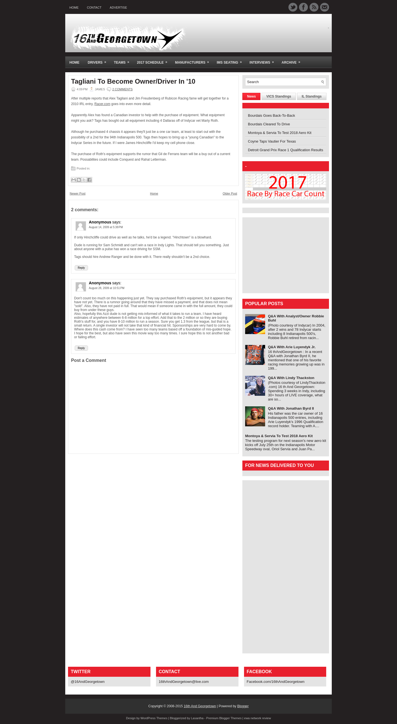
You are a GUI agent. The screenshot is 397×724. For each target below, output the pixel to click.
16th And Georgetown (200, 706)
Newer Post (78, 193)
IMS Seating (231, 60)
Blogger (242, 706)
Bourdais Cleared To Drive (269, 124)
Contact (94, 7)
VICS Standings (278, 96)
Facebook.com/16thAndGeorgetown (276, 682)
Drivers (99, 60)
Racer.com (102, 104)
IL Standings (312, 96)
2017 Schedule (154, 60)
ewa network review (257, 718)
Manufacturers (193, 60)
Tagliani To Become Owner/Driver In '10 (133, 81)
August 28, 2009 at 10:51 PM (106, 288)
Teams (123, 60)
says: (116, 222)
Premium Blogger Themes (224, 718)
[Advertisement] (280, 255)
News (251, 96)
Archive (293, 60)
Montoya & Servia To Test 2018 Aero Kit (279, 133)
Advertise (118, 7)
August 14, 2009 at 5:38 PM (106, 227)
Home (74, 7)
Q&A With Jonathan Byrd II (291, 408)
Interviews (263, 60)
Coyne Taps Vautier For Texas (272, 141)
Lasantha (197, 718)
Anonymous (100, 222)
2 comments (122, 89)
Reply (81, 267)
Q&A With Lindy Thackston (291, 378)
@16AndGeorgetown (88, 682)
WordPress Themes (153, 718)
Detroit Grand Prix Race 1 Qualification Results (285, 150)
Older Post (230, 193)
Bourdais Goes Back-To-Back (271, 115)
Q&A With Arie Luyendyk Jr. (292, 347)
